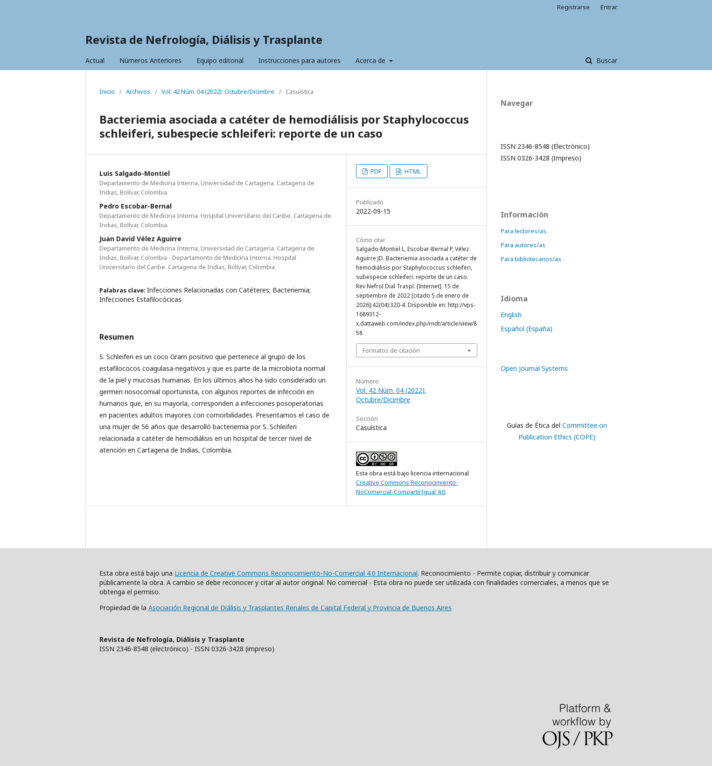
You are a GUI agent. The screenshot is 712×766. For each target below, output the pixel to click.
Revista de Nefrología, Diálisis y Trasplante (203, 39)
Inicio (107, 91)
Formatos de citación (391, 350)
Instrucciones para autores (299, 60)
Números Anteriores (150, 60)
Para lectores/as (523, 231)
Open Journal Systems (534, 368)
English (511, 314)
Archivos (138, 91)
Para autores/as (523, 245)
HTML (412, 171)
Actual (95, 60)
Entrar (608, 7)
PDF (375, 171)
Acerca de (371, 60)
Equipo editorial (220, 60)
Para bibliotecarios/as (531, 259)
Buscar (605, 60)
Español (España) (526, 328)
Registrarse (573, 7)
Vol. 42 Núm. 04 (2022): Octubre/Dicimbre (217, 91)
